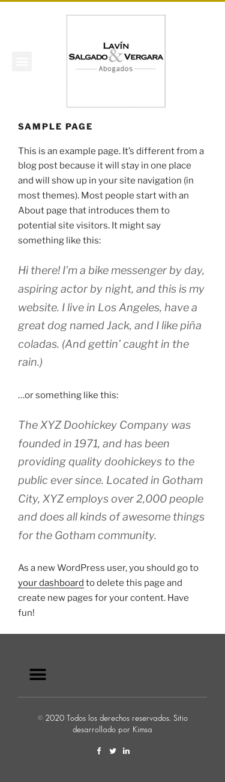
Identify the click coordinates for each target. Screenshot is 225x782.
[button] (22, 61)
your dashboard (51, 583)
